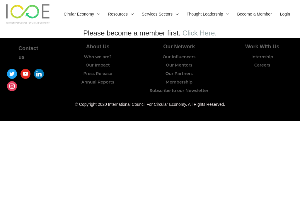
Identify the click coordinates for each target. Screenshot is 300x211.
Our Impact (98, 65)
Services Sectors (157, 14)
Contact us (28, 52)
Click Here (199, 33)
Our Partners (179, 73)
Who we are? (98, 56)
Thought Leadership (205, 14)
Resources (118, 14)
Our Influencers (179, 56)
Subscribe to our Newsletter (179, 90)
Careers (262, 65)
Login (285, 14)
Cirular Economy (79, 14)
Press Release (97, 73)
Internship (262, 56)
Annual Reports (97, 82)
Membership (179, 82)
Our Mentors (179, 65)
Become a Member (254, 14)
